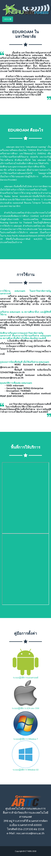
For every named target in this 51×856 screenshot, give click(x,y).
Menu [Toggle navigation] (7, 19)
